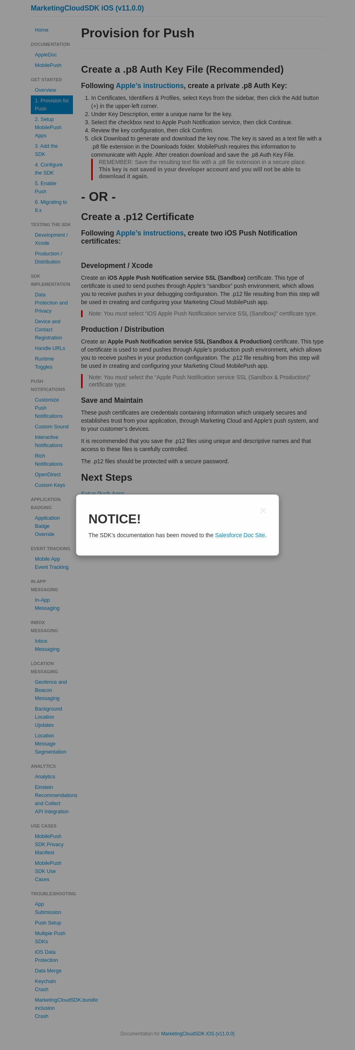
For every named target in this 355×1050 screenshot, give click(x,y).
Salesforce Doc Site (240, 535)
